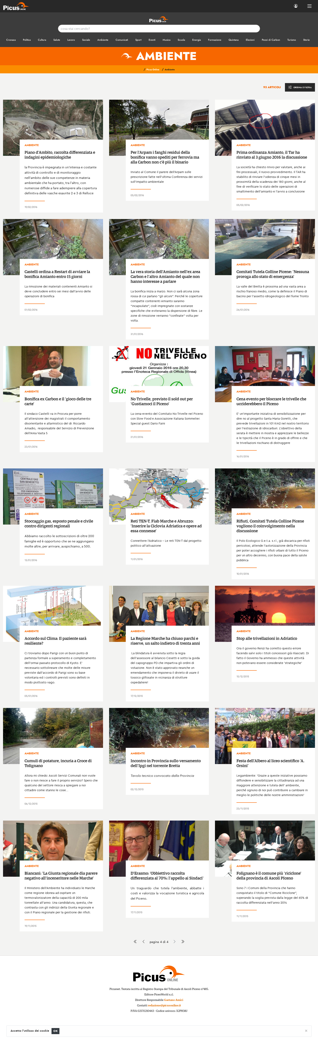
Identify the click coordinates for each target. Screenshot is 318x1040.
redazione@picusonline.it (164, 1005)
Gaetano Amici (173, 1000)
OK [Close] (55, 1031)
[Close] (306, 1030)
